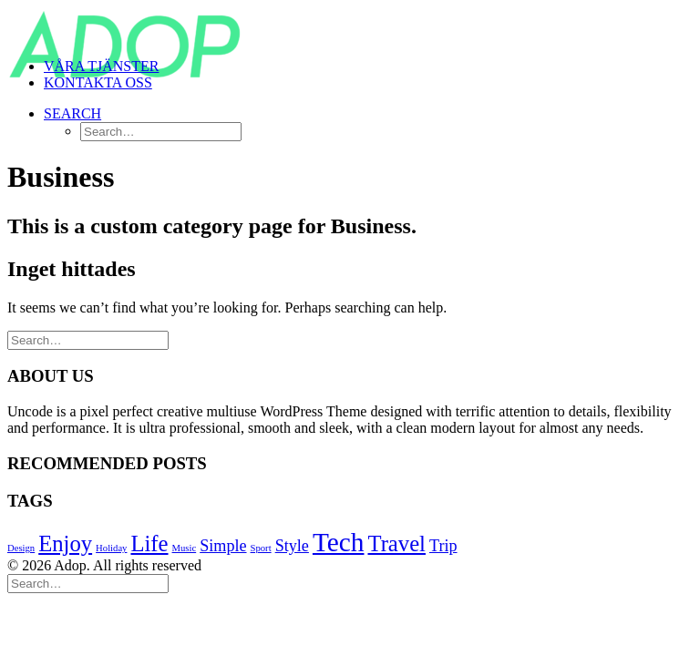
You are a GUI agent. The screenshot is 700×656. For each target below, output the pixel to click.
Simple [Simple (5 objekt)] (223, 546)
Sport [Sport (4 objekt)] (261, 548)
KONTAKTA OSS (98, 82)
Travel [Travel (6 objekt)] (396, 543)
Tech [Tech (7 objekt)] (339, 542)
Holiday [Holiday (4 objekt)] (111, 548)
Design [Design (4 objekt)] (21, 548)
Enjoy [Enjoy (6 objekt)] (65, 543)
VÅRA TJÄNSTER (101, 66)
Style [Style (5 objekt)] (292, 546)
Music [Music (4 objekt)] (184, 548)
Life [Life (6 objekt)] (149, 543)
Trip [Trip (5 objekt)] (443, 546)
